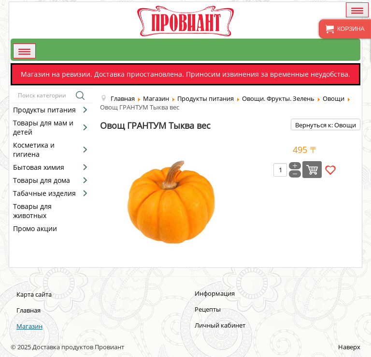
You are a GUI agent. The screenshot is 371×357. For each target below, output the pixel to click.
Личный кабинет (220, 325)
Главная (28, 310)
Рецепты (208, 309)
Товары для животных (32, 211)
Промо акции (35, 228)
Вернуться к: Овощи (325, 125)
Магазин (29, 326)
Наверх (349, 347)
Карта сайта (34, 294)
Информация (215, 293)
